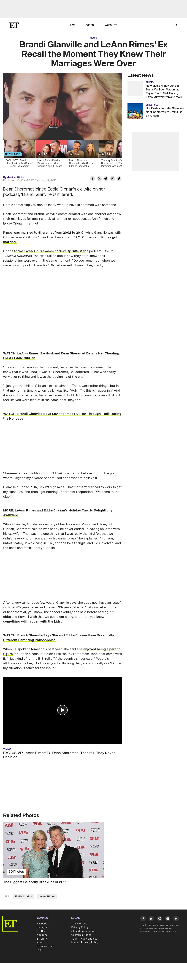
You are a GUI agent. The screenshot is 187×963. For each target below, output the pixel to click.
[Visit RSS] (176, 919)
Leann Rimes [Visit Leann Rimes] (47, 896)
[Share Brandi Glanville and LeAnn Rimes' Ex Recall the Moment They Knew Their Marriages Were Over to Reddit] (106, 179)
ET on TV (42, 939)
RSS (39, 950)
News (93, 38)
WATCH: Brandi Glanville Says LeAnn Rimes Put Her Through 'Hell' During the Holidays (62, 416)
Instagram (43, 927)
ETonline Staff (45, 946)
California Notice (81, 935)
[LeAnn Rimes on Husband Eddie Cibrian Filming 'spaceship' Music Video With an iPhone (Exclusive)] (83, 154)
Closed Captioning (82, 931)
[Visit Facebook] (143, 919)
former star (50, 251)
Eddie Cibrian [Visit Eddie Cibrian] (23, 896)
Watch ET (111, 25)
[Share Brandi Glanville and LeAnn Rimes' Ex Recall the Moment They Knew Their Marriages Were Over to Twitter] (99, 179)
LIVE (72, 25)
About (40, 942)
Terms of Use (79, 924)
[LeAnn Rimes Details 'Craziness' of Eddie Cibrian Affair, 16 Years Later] (51, 154)
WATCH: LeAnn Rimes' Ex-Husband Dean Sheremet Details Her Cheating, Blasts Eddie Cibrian (61, 356)
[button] (62, 710)
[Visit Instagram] (159, 919)
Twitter (41, 931)
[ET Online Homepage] (14, 25)
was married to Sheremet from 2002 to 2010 (48, 232)
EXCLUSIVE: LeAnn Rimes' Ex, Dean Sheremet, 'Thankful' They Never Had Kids (59, 755)
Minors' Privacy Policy (84, 942)
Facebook (43, 924)
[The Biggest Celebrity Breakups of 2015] (62, 850)
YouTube (42, 935)
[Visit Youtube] (168, 919)
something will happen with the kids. (32, 621)
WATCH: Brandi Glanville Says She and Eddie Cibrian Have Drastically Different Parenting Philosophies (58, 638)
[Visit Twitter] (151, 919)
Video (90, 25)
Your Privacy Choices (84, 939)
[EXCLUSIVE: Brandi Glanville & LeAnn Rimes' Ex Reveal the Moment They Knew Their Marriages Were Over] (19, 154)
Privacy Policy (79, 927)
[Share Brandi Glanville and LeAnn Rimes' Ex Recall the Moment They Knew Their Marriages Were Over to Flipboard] (112, 179)
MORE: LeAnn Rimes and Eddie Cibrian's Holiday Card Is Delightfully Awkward (57, 513)
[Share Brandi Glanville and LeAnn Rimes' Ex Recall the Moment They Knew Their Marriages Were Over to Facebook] (92, 179)
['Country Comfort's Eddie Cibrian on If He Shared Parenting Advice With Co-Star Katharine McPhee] (115, 154)
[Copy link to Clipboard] (119, 179)
